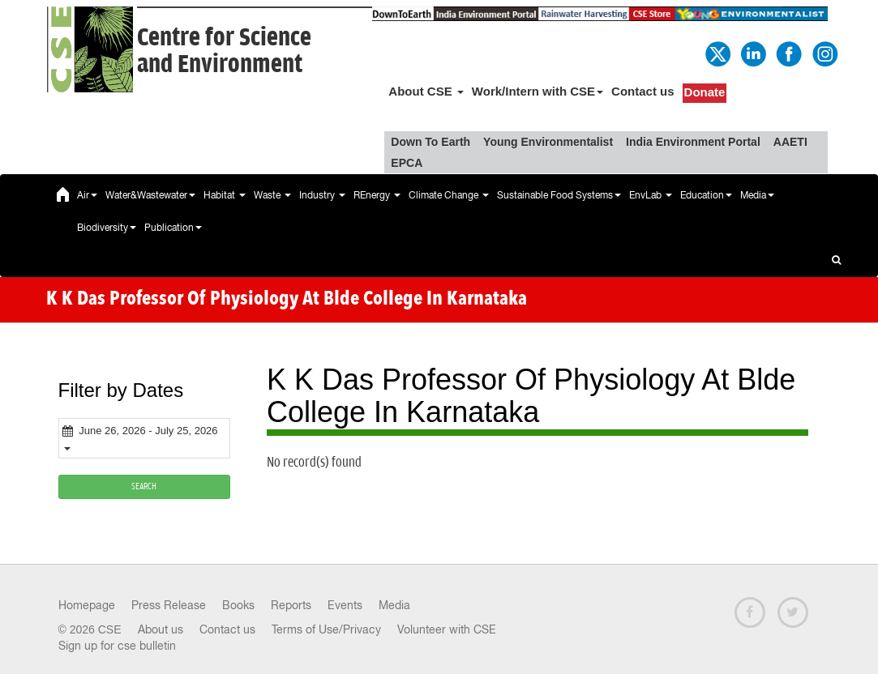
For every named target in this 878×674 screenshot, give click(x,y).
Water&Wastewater (150, 195)
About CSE (426, 91)
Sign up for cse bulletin (117, 645)
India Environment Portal (693, 141)
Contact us (643, 91)
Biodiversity (106, 227)
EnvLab (650, 195)
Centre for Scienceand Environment (224, 51)
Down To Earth (430, 141)
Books (238, 605)
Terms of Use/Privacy (326, 629)
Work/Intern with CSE (537, 91)
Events (345, 605)
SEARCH (143, 486)
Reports (291, 605)
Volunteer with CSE (446, 629)
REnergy (376, 195)
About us (160, 629)
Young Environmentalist (548, 141)
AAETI (790, 141)
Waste (272, 195)
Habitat (224, 195)
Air (87, 195)
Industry (322, 195)
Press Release (168, 605)
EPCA (406, 162)
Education (706, 195)
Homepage (86, 605)
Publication (173, 227)
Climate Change (449, 195)
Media (757, 195)
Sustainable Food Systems (559, 195)
